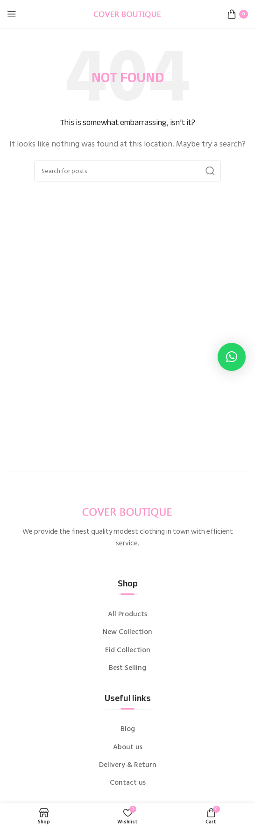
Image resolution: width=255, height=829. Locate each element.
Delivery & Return (127, 765)
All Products (127, 614)
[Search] (127, 170)
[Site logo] (127, 13)
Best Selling (127, 668)
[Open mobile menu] (11, 14)
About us (127, 747)
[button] (232, 357)
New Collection (127, 632)
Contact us (128, 782)
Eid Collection (127, 650)
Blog (127, 729)
